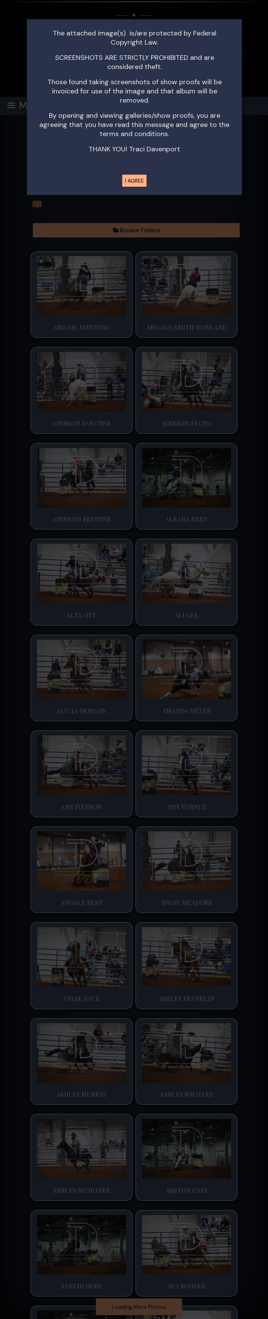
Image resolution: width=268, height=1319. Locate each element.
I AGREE (134, 180)
